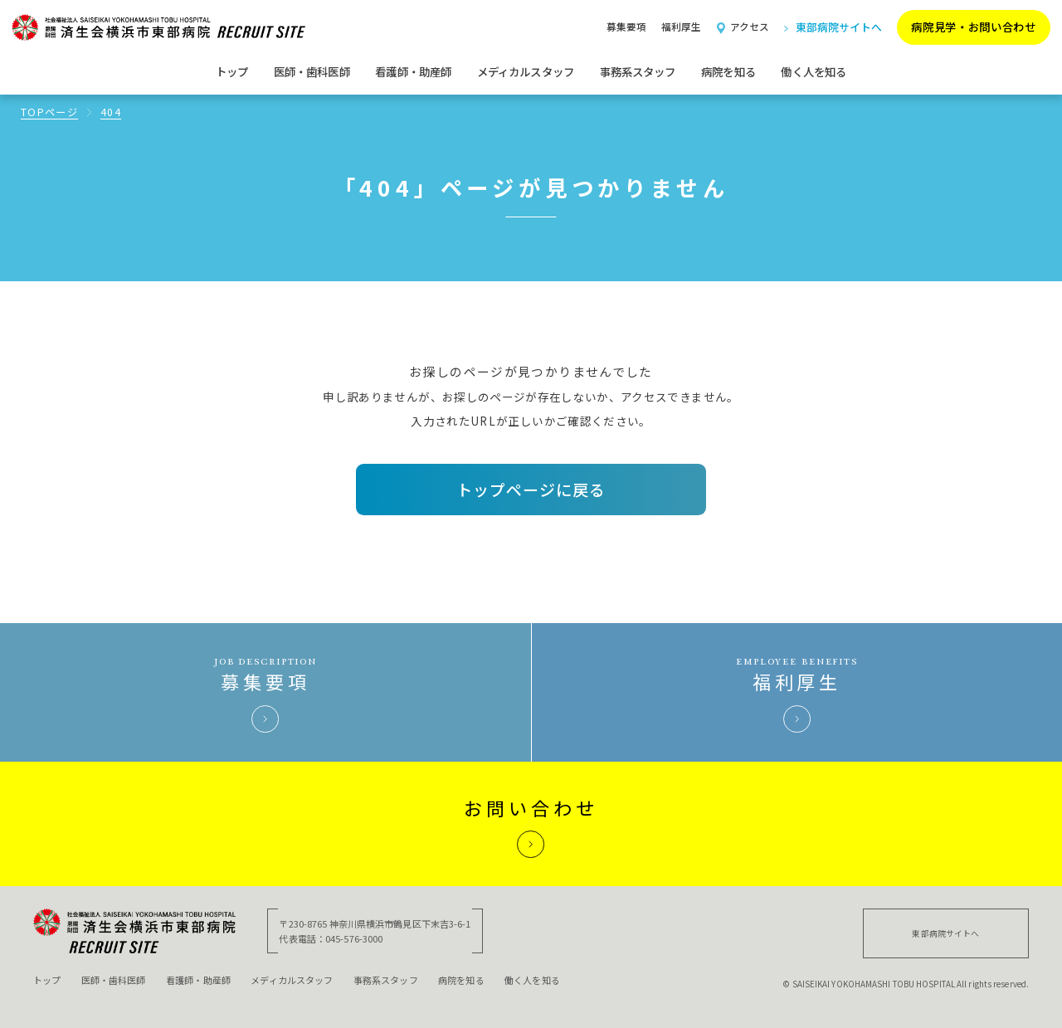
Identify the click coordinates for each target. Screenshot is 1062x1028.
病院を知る (461, 980)
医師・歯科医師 (113, 980)
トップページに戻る (531, 489)
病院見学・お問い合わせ (973, 26)
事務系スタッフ (385, 980)
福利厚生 (681, 26)
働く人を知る (813, 71)
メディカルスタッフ (292, 980)
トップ (232, 71)
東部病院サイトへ (833, 27)
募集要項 (626, 26)
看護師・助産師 (198, 980)
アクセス (743, 27)
